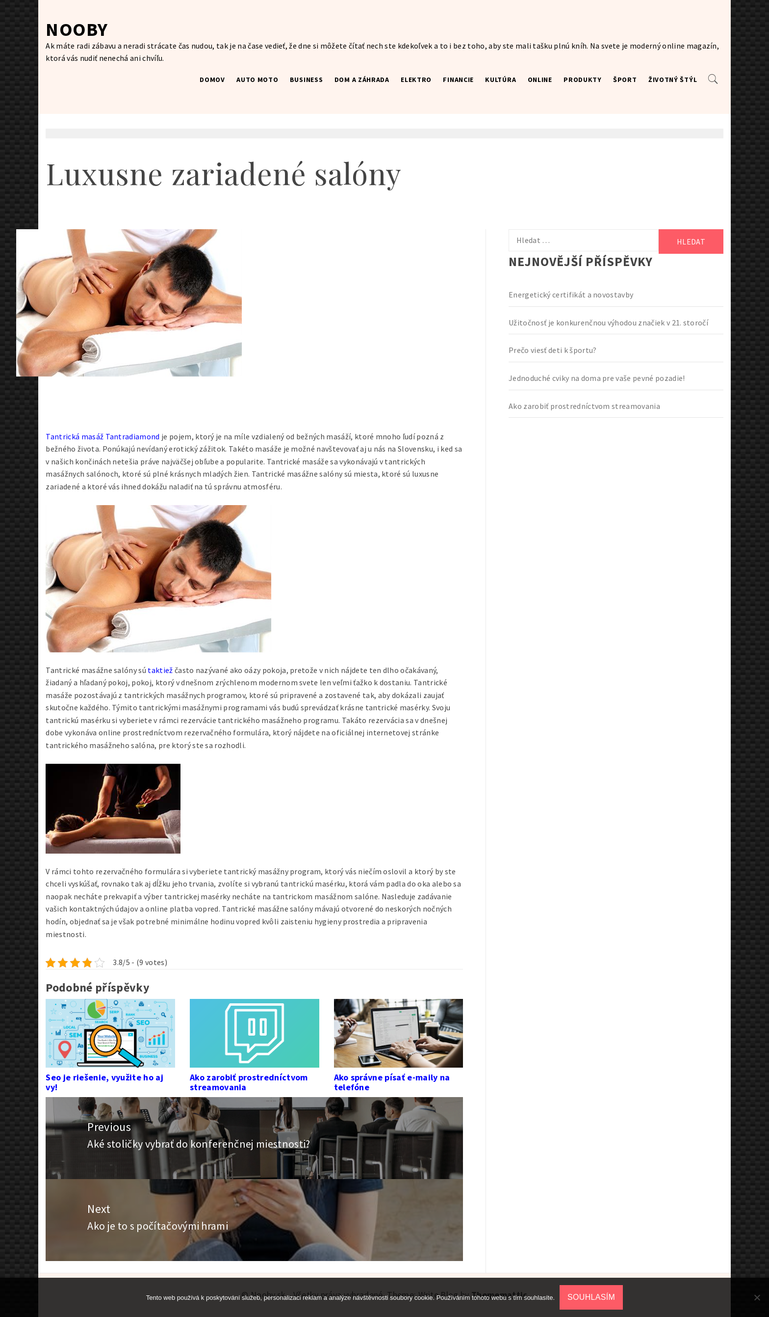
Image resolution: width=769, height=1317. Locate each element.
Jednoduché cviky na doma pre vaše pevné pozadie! (597, 378)
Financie (458, 79)
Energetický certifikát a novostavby (571, 294)
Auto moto (257, 79)
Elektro (416, 79)
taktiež (159, 670)
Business (306, 79)
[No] (757, 1297)
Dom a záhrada (361, 79)
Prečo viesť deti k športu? (552, 350)
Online (540, 79)
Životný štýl (672, 79)
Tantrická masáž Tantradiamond (102, 436)
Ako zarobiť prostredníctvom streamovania (249, 1082)
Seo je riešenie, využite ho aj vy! (104, 1082)
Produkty (583, 79)
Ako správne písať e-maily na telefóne (392, 1082)
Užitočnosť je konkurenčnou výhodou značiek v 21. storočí (608, 322)
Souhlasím (591, 1297)
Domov (212, 79)
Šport (625, 79)
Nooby (77, 29)
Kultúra (500, 79)
